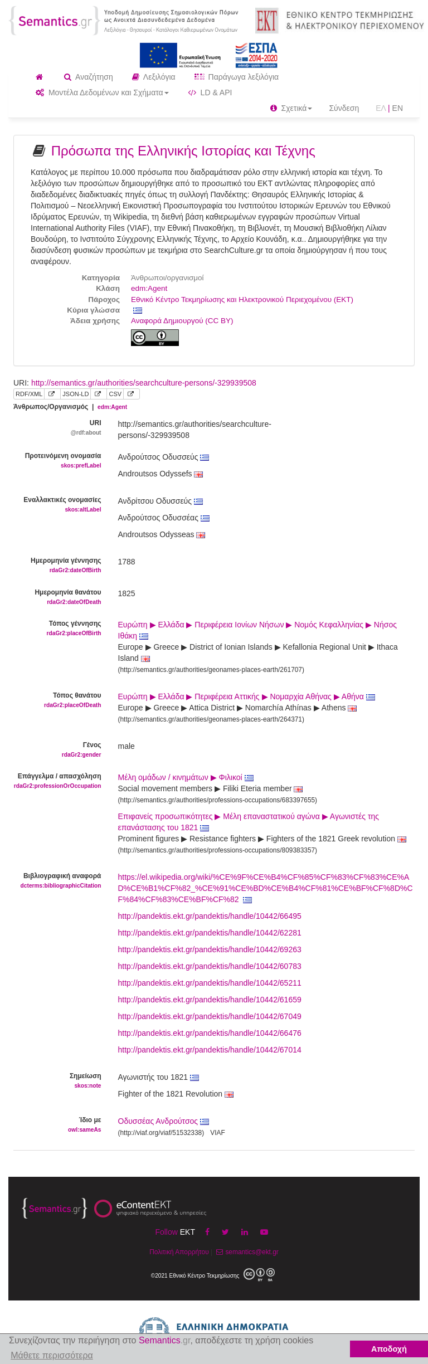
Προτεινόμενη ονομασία (57, 461)
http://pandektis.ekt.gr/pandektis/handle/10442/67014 (209, 1049)
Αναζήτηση (88, 76)
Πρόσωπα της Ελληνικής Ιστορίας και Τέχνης (183, 150)
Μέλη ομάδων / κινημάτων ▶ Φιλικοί (186, 777)
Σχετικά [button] (291, 108)
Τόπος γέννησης (57, 629)
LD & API (210, 92)
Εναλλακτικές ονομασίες (57, 505)
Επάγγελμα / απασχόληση (57, 781)
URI (57, 428)
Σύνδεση (344, 108)
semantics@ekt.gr (246, 1252)
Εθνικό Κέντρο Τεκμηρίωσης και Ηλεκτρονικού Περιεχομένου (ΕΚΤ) (242, 299)
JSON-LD (75, 394)
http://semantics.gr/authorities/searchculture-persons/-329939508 (143, 382)
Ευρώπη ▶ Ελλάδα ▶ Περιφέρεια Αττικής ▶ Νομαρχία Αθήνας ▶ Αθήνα (246, 696)
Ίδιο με (57, 1125)
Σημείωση (57, 1081)
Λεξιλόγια (154, 76)
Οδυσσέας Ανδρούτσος (158, 1121)
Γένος (57, 750)
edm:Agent (149, 288)
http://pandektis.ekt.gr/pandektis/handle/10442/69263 (209, 949)
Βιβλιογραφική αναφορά (57, 881)
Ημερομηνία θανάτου (57, 597)
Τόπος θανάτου (57, 700)
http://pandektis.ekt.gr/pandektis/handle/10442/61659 (209, 999)
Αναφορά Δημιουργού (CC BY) (182, 320)
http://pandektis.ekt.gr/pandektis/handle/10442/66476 (209, 1033)
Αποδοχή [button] (389, 1348)
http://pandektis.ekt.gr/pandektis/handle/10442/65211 (209, 982)
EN (397, 108)
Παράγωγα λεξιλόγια (236, 76)
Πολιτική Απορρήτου (178, 1252)
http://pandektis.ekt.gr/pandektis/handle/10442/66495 (209, 916)
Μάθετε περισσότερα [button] (52, 1355)
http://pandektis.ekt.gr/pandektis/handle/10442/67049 (209, 1016)
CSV (115, 394)
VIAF (217, 1133)
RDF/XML (29, 394)
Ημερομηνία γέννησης (57, 566)
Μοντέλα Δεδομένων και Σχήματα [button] (102, 92)
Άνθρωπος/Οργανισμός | (70, 407)
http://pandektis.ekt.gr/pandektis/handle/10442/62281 (209, 932)
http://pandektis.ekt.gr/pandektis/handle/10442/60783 (209, 966)
